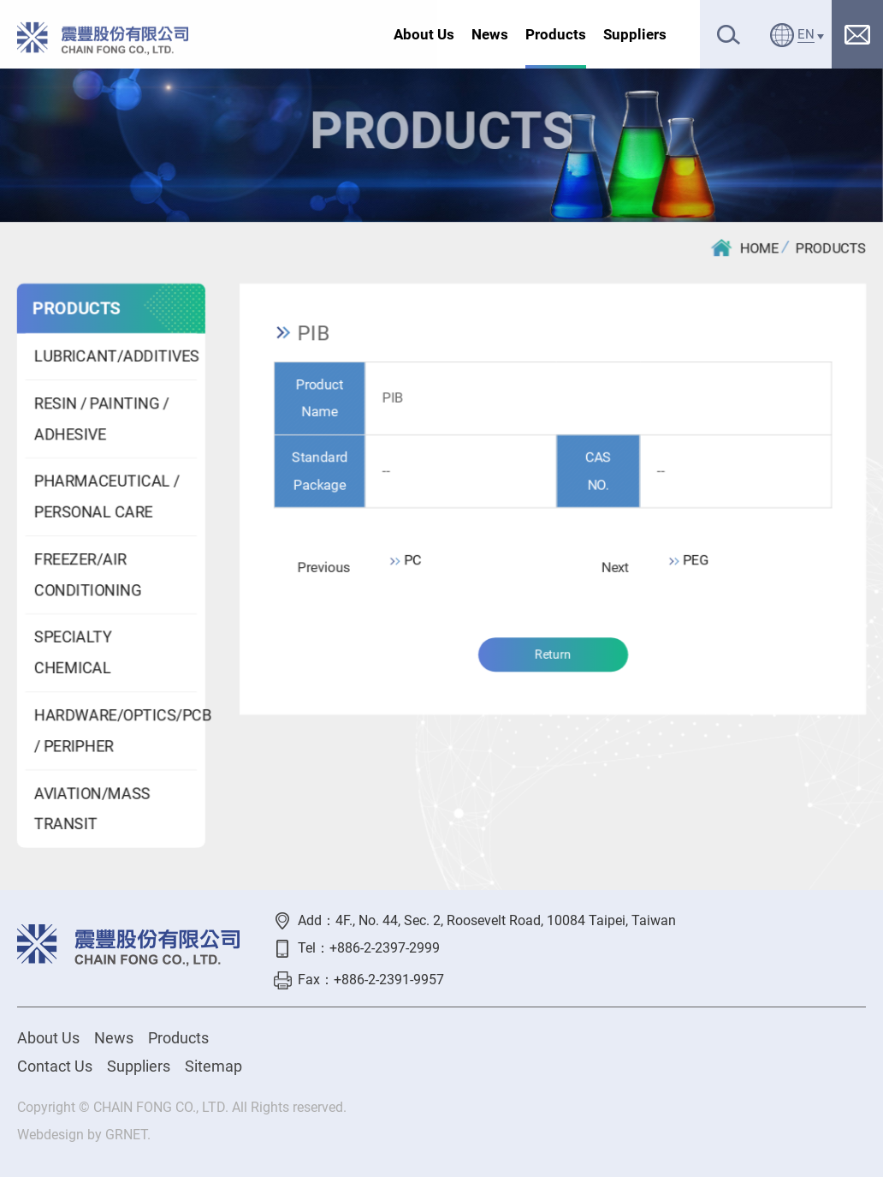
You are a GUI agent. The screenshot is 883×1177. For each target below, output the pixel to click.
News (489, 34)
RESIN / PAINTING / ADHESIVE (100, 419)
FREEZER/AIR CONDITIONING (86, 575)
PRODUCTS (832, 248)
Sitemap (213, 1066)
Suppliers (635, 34)
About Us (424, 34)
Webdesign (50, 1134)
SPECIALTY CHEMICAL (72, 653)
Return (553, 655)
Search (728, 35)
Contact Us (54, 1066)
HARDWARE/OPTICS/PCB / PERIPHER (114, 731)
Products (555, 34)
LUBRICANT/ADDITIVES (114, 356)
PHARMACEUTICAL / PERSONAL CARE (106, 497)
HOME (745, 247)
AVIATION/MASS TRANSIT (91, 809)
